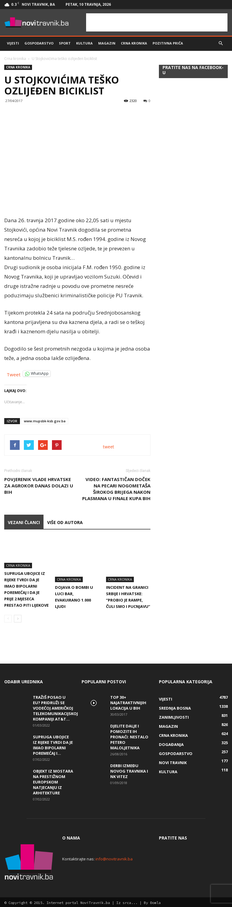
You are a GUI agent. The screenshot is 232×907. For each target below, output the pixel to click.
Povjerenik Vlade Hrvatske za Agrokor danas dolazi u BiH (38, 485)
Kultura (84, 43)
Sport (65, 43)
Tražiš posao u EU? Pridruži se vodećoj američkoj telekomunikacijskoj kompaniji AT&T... (55, 707)
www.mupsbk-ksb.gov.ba (45, 421)
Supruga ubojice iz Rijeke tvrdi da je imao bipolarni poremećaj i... (53, 744)
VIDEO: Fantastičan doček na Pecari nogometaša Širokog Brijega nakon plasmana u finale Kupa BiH (116, 488)
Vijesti (13, 43)
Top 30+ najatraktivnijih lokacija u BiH (128, 701)
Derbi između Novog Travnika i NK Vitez (129, 770)
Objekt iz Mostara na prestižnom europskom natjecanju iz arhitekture (53, 780)
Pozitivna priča (168, 43)
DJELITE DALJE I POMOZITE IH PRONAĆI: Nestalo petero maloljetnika (129, 735)
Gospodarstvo (38, 43)
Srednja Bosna (175, 707)
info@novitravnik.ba (114, 857)
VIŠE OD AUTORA (65, 522)
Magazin (106, 43)
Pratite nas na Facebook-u (193, 70)
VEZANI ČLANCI (24, 522)
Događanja (171, 743)
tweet (108, 447)
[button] (220, 43)
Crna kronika (134, 43)
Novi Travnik (173, 761)
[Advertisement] (156, 22)
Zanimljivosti (174, 716)
